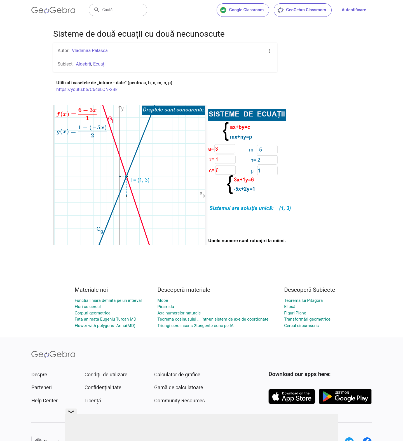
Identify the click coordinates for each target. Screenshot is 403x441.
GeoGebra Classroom (301, 10)
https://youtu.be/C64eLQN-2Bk (87, 89)
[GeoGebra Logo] (53, 10)
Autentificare (354, 9)
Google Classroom (242, 10)
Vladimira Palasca (90, 50)
